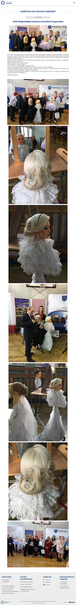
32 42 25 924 (65, 586)
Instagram (46, 582)
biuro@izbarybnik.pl (64, 588)
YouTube (46, 585)
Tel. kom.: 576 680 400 (25, 584)
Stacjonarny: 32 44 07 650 (26, 582)
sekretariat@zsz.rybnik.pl (26, 587)
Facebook (46, 579)
